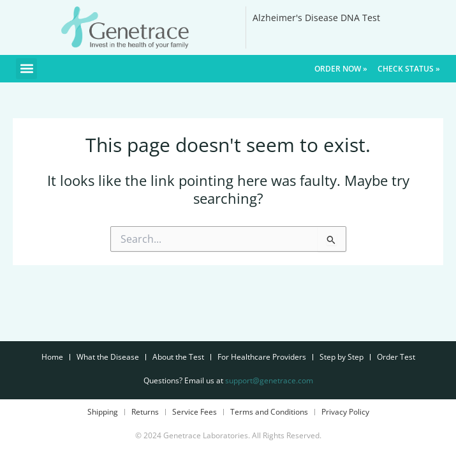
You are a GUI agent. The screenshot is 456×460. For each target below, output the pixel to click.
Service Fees (194, 411)
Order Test (396, 356)
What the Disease (108, 356)
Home (52, 356)
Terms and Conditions (269, 411)
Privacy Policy (345, 411)
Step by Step (342, 356)
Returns (145, 411)
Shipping (102, 411)
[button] (26, 68)
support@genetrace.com (269, 380)
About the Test (178, 356)
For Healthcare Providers (261, 356)
